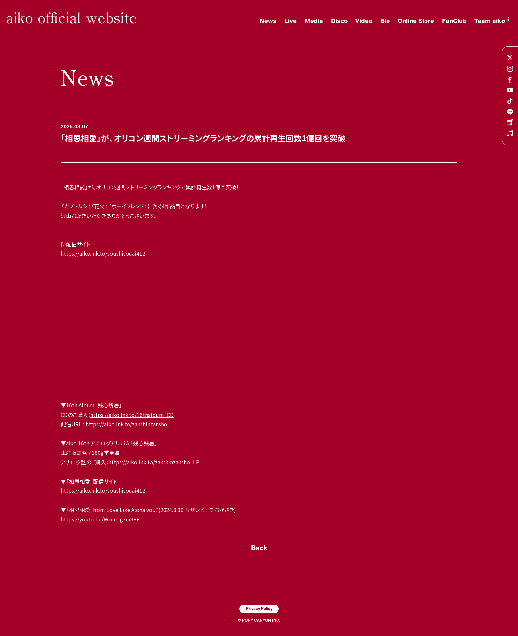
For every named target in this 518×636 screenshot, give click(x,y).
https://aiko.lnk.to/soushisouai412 (103, 253)
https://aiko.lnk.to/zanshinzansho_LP (153, 462)
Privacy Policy (259, 608)
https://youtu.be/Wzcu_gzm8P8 (100, 519)
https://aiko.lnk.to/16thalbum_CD (132, 414)
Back (259, 547)
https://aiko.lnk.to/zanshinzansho (126, 424)
